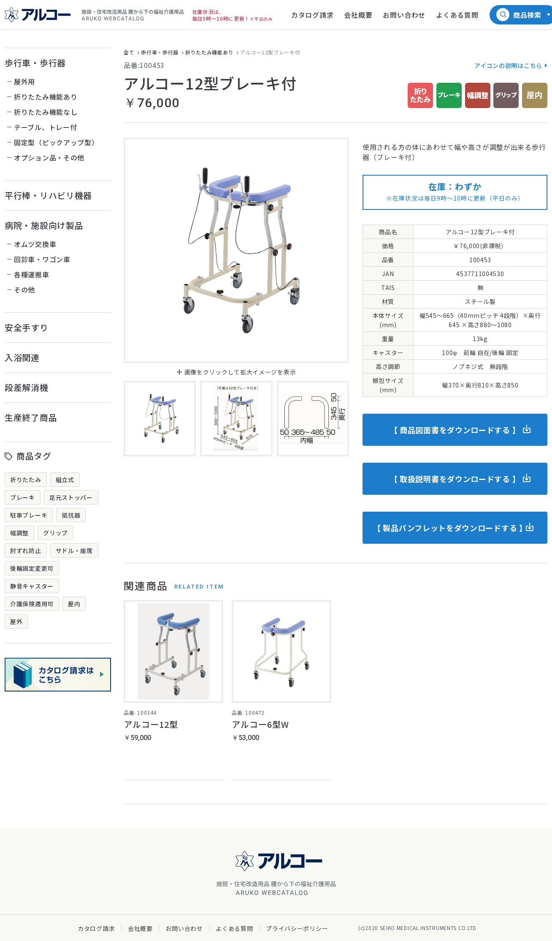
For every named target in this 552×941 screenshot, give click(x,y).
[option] (236, 250)
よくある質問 (234, 928)
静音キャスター (32, 586)
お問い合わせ (184, 928)
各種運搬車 (31, 274)
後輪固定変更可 (32, 568)
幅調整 (19, 533)
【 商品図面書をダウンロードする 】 (455, 429)
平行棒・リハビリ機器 (48, 195)
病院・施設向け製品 (44, 225)
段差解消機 (27, 387)
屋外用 (24, 81)
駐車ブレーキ (28, 515)
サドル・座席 (74, 550)
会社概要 (140, 928)
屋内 (74, 603)
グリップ (55, 533)
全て (129, 52)
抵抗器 (71, 515)
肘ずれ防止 (25, 550)
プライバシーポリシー (297, 928)
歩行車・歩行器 (35, 63)
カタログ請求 (96, 928)
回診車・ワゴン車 (42, 259)
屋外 (16, 621)
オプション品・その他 (49, 157)
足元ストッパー (71, 497)
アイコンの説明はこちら (508, 65)
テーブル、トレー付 (45, 127)
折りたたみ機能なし (45, 112)
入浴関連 (22, 357)
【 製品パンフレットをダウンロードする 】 (450, 527)
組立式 (65, 479)
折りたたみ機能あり (45, 96)
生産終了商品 (31, 417)
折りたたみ (25, 479)
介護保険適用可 (32, 603)
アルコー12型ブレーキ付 (270, 52)
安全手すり (27, 327)
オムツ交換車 (35, 244)
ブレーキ (22, 497)
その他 (24, 289)
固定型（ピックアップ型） (56, 142)
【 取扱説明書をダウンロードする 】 (455, 478)
